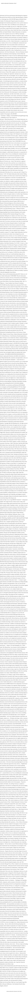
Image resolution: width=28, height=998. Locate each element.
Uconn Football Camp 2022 (21, 982)
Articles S (6, 985)
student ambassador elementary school (8, 3)
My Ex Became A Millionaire (6, 984)
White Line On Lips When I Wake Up (7, 982)
